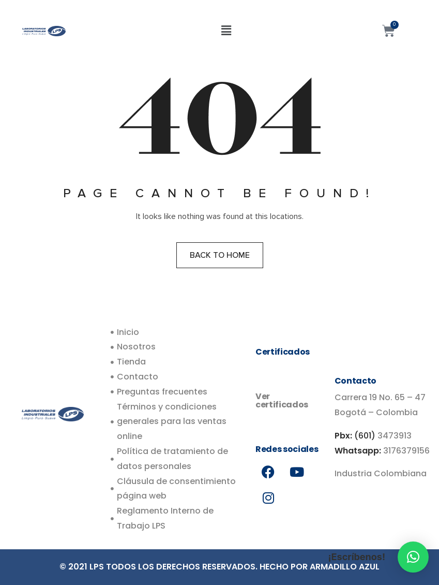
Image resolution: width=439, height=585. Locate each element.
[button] (226, 30)
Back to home (220, 255)
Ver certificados (281, 400)
